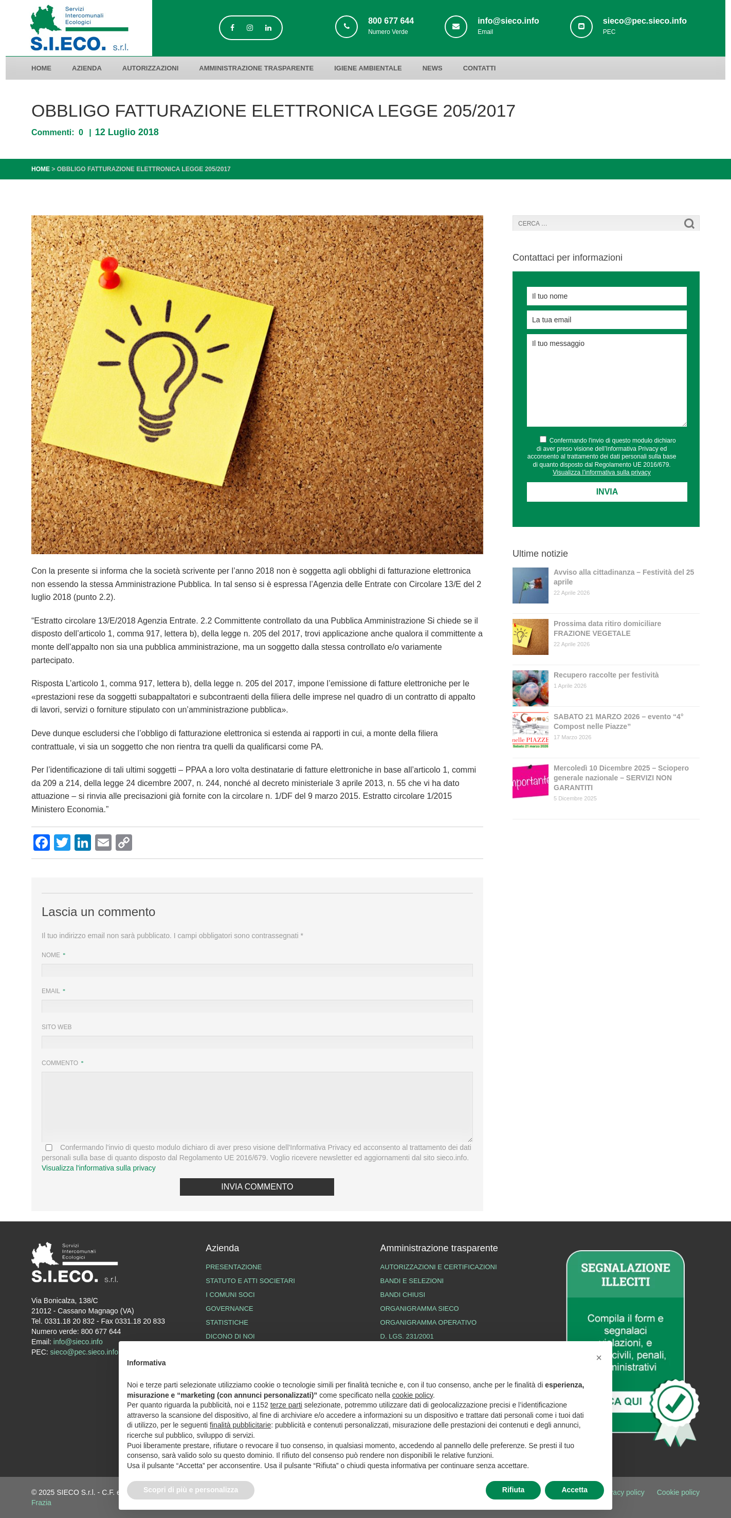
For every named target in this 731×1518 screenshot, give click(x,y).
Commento (61, 1063)
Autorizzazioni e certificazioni (438, 1267)
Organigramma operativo (428, 1322)
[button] (599, 1357)
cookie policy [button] (412, 1395)
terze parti (286, 1405)
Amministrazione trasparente (256, 68)
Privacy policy (622, 1492)
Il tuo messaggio (607, 380)
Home (41, 68)
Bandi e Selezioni (412, 1281)
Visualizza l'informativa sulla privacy (99, 1168)
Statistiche (227, 1322)
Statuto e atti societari (250, 1281)
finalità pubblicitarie (240, 1425)
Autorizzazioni (150, 68)
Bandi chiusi (402, 1294)
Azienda (87, 68)
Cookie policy (678, 1492)
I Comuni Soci (230, 1294)
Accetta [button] (574, 1490)
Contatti (479, 68)
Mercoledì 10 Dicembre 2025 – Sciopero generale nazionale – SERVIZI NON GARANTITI (621, 778)
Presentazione (234, 1267)
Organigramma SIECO (419, 1308)
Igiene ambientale (367, 68)
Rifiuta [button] (513, 1490)
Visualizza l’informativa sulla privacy (602, 472)
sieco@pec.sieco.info (84, 1352)
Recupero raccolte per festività (606, 675)
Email (52, 991)
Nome (52, 955)
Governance (229, 1308)
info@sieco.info (78, 1342)
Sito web (56, 1027)
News (433, 68)
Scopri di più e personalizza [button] (190, 1490)
